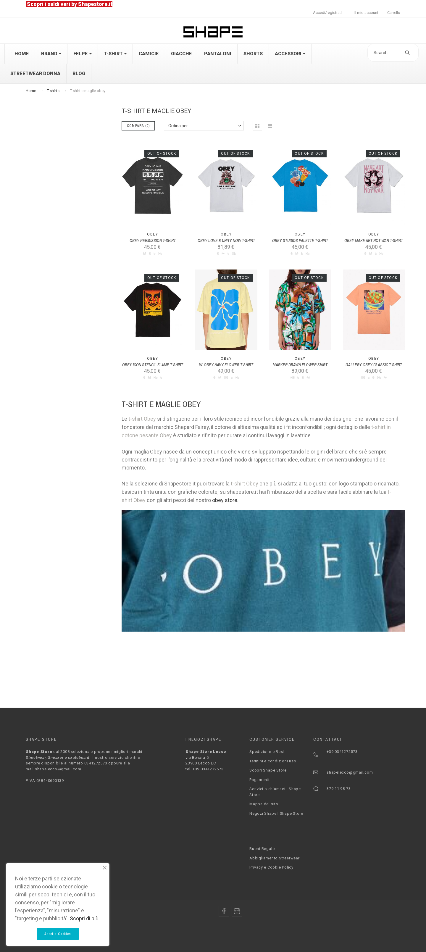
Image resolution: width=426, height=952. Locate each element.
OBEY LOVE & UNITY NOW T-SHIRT (226, 240)
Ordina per (178, 125)
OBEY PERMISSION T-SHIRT (153, 240)
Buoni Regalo (262, 848)
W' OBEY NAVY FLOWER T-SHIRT (226, 364)
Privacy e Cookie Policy (271, 867)
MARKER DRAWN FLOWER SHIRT (300, 364)
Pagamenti (259, 779)
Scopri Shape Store (268, 770)
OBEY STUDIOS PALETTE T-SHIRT (300, 240)
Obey (152, 234)
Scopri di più (84, 918)
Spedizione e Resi (266, 751)
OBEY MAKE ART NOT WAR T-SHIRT (373, 240)
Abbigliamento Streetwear (274, 858)
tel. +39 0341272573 (204, 769)
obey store (224, 500)
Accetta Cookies (57, 934)
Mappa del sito (263, 804)
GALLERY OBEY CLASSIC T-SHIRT (374, 364)
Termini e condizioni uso (272, 761)
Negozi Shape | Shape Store (276, 813)
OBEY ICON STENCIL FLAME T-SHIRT (152, 364)
